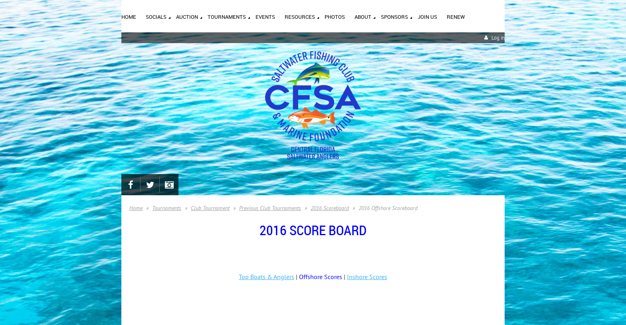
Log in (498, 37)
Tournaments (166, 208)
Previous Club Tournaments (270, 208)
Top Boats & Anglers (266, 277)
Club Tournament (210, 208)
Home (136, 208)
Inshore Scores (367, 277)
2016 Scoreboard (330, 208)
